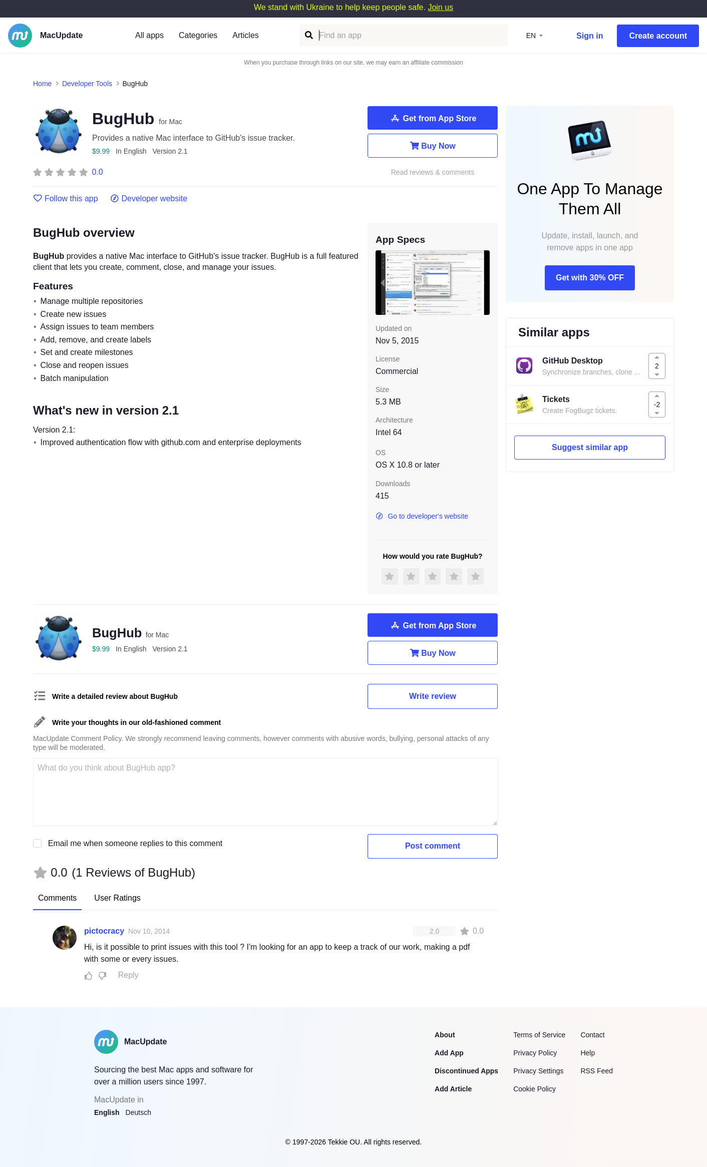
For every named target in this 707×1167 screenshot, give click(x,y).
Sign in (589, 36)
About (445, 1034)
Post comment (432, 846)
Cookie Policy (534, 1088)
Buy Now (432, 145)
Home (42, 83)
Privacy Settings (538, 1070)
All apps (149, 35)
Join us (440, 7)
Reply (128, 975)
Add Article (453, 1088)
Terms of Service (539, 1034)
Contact (592, 1034)
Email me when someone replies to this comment (135, 843)
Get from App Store (433, 118)
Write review (432, 696)
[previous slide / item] (383, 282)
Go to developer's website (422, 516)
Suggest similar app (590, 447)
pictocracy (104, 931)
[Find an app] (308, 35)
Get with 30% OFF (590, 277)
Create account (658, 36)
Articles (245, 35)
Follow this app (65, 199)
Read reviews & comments (433, 172)
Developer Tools (87, 83)
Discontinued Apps (466, 1070)
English (107, 1112)
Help (587, 1052)
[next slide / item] (483, 282)
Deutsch (138, 1112)
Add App (449, 1052)
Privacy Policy (535, 1052)
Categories (198, 35)
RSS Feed (596, 1070)
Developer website (149, 199)
